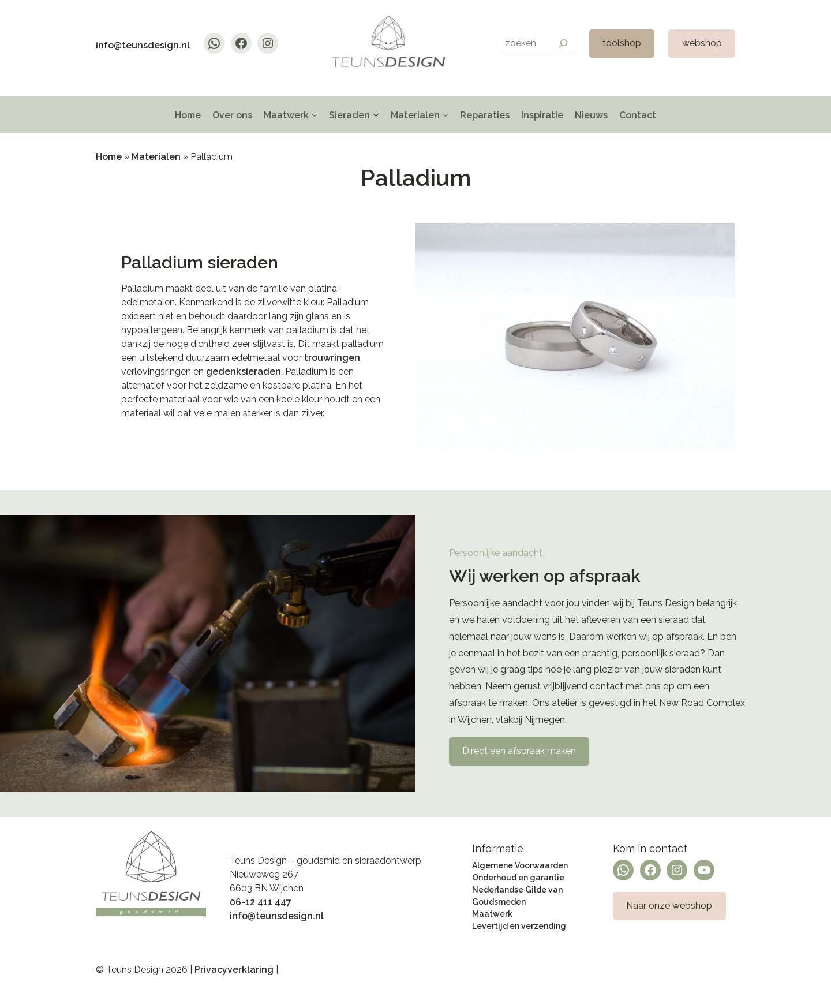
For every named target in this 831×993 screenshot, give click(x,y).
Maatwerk (286, 115)
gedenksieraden (243, 371)
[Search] (563, 43)
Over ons (232, 115)
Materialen (415, 115)
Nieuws (591, 115)
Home (188, 115)
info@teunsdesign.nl (143, 45)
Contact (637, 115)
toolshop (621, 43)
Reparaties (485, 115)
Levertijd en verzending (519, 926)
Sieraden (349, 115)
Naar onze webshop (669, 905)
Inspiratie (542, 115)
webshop (702, 43)
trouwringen (332, 357)
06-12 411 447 (260, 902)
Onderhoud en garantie (518, 877)
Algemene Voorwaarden (520, 865)
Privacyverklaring (234, 969)
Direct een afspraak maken (519, 750)
